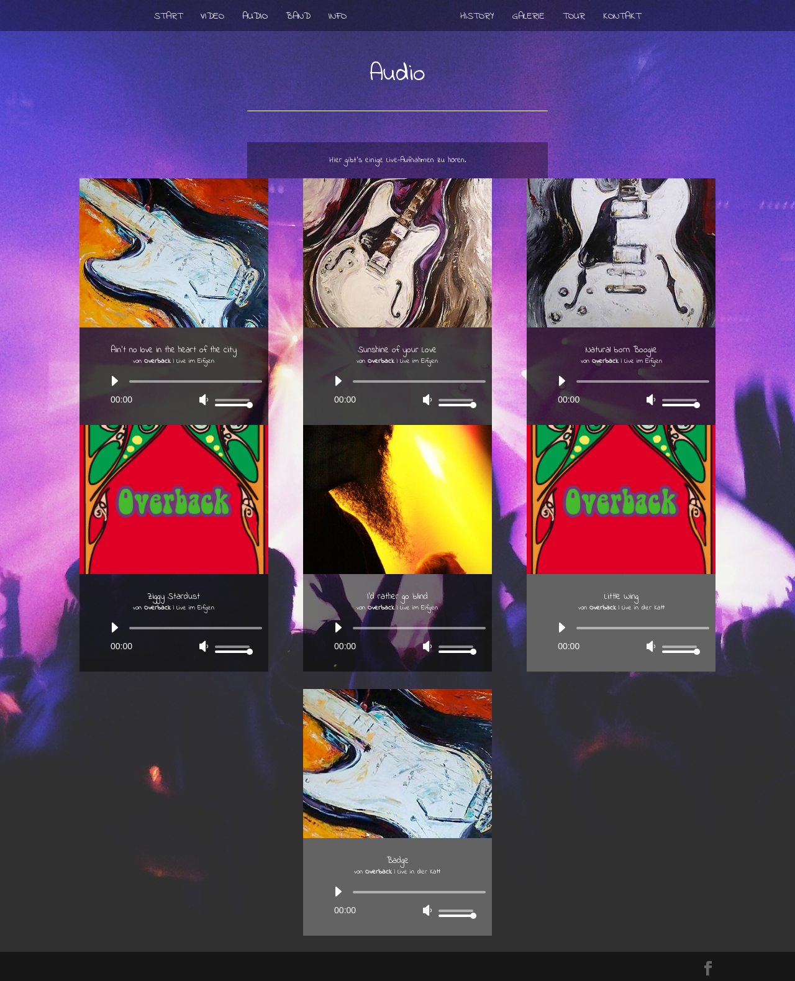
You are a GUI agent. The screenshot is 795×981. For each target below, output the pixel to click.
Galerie (528, 18)
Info (338, 18)
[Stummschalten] (203, 399)
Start (168, 18)
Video (212, 18)
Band (298, 18)
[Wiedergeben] (114, 381)
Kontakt (622, 18)
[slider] (195, 381)
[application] (174, 390)
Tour (574, 18)
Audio (255, 18)
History (477, 18)
